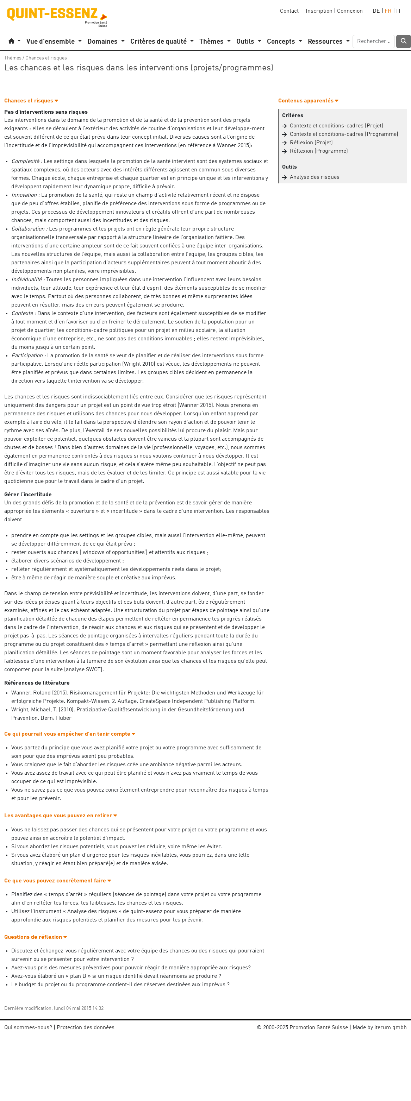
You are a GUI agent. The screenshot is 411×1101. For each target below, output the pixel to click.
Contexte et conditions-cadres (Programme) (344, 134)
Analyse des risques (315, 177)
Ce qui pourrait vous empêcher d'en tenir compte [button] (69, 734)
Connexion (350, 11)
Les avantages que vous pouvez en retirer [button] (60, 816)
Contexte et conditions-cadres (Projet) (336, 126)
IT (398, 11)
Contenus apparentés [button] (308, 101)
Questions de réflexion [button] (35, 937)
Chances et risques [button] (31, 101)
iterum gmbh (390, 1028)
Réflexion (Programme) (319, 151)
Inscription (319, 11)
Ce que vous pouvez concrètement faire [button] (57, 881)
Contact (289, 11)
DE (376, 11)
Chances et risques (46, 58)
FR (388, 11)
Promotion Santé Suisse (318, 1028)
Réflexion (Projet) (311, 143)
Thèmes (12, 58)
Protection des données (85, 1028)
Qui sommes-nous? (28, 1028)
